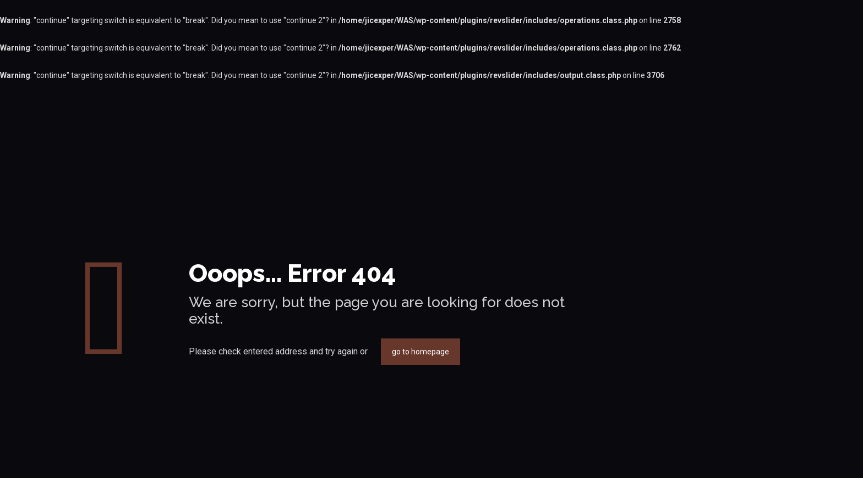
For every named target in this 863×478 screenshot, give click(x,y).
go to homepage (420, 351)
